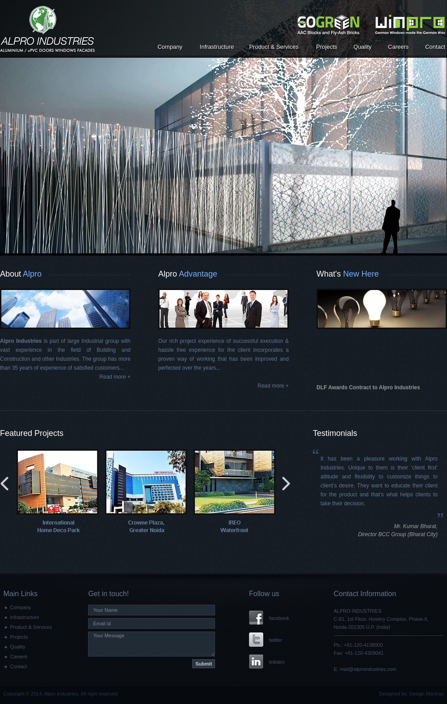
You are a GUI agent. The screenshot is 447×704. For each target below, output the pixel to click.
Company (169, 46)
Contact (435, 46)
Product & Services (274, 46)
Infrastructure (217, 46)
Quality (362, 46)
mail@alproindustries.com (368, 669)
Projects (326, 46)
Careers (398, 46)
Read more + (115, 377)
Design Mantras (426, 693)
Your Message (151, 644)
